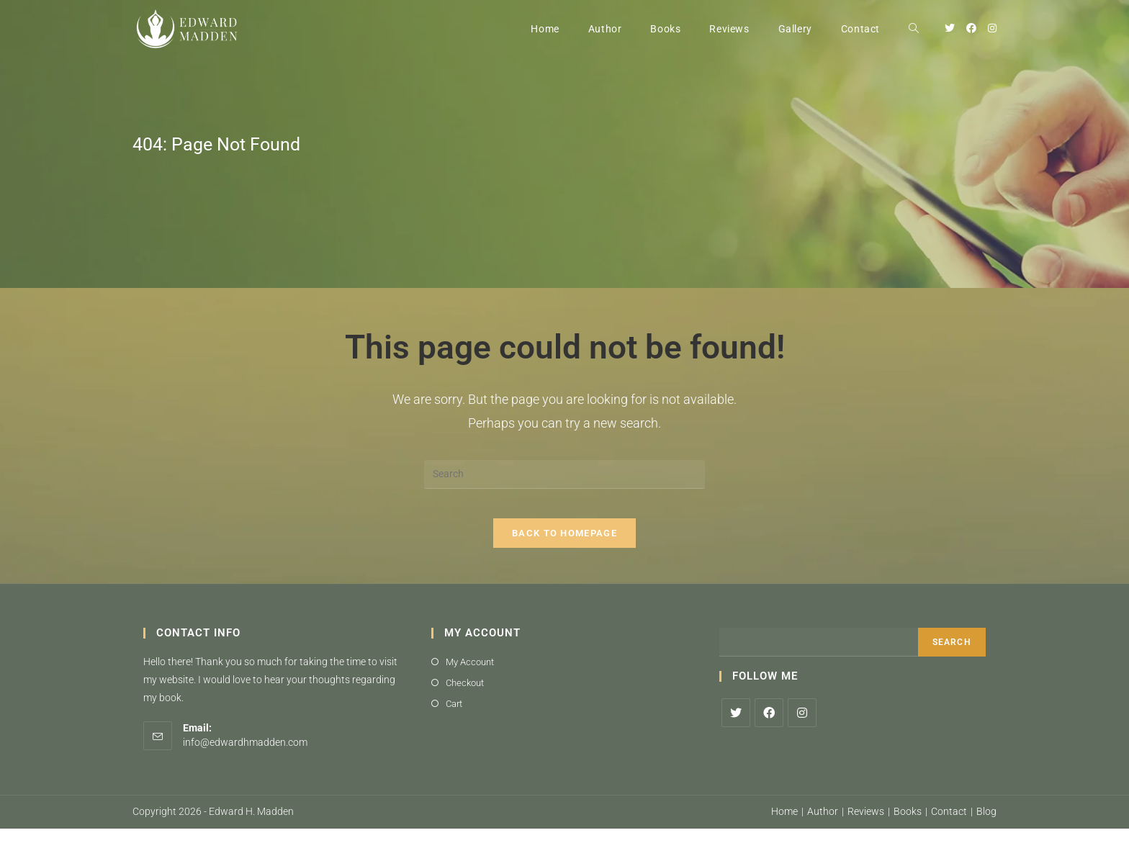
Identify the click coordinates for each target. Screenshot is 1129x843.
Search (951, 656)
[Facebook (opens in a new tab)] (971, 28)
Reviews (865, 825)
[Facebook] (769, 726)
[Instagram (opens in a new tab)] (992, 28)
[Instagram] (802, 726)
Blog (986, 825)
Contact (949, 825)
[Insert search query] (564, 474)
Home (784, 825)
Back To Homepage (564, 546)
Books (908, 825)
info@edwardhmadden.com (245, 756)
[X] (735, 726)
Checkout (465, 696)
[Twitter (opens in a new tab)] (950, 28)
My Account (470, 675)
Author (822, 825)
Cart (454, 718)
